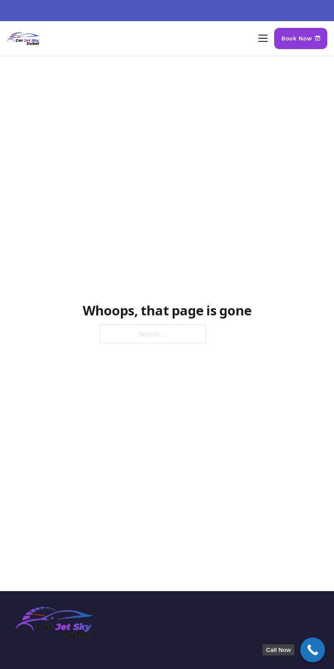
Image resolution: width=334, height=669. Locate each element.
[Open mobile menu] (262, 38)
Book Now (300, 38)
